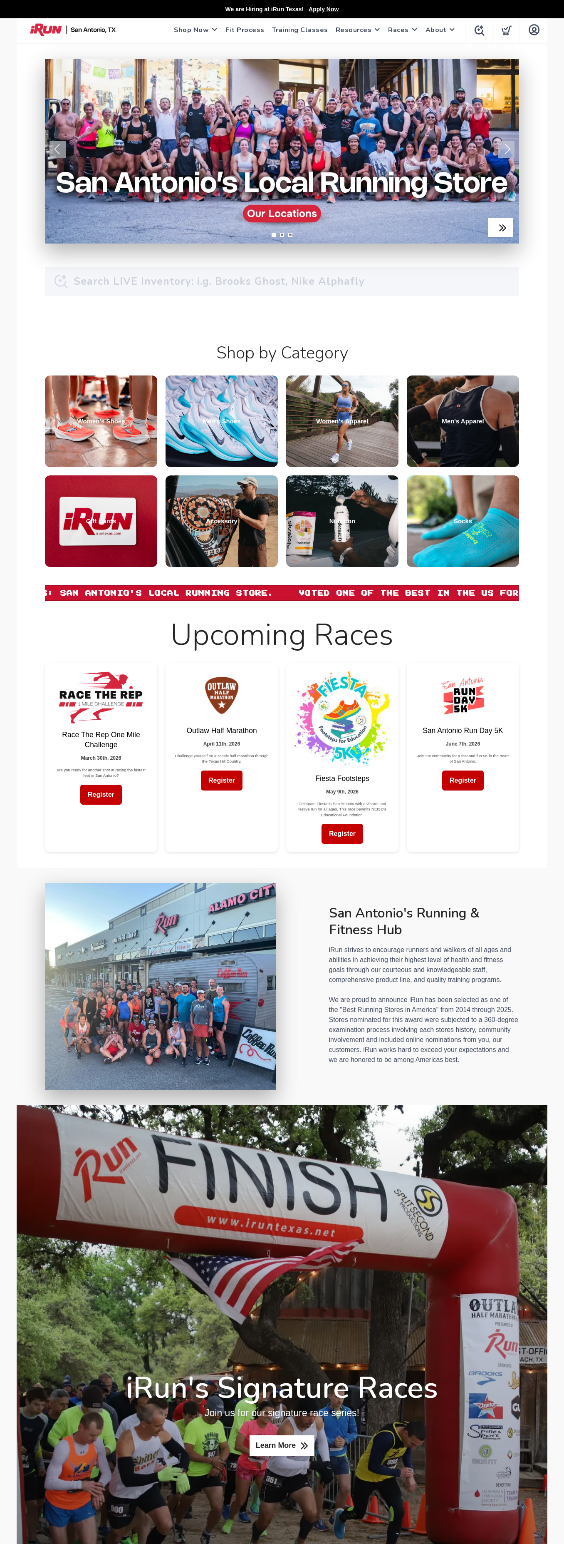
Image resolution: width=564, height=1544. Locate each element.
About (434, 30)
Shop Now (189, 30)
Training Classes (298, 30)
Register (101, 794)
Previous (57, 149)
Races (396, 30)
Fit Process (243, 30)
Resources (352, 30)
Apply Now (324, 9)
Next (506, 149)
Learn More (275, 1446)
